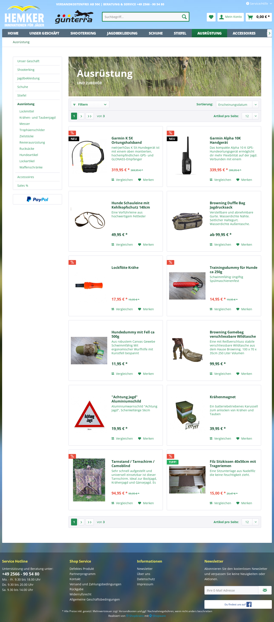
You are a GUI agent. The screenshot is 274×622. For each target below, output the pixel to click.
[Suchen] (184, 16)
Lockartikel (27, 161)
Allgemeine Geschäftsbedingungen (95, 599)
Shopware (157, 616)
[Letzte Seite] (90, 116)
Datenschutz (146, 579)
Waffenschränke (31, 167)
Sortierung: (205, 104)
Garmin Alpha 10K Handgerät (225, 140)
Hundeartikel (28, 155)
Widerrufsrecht (80, 594)
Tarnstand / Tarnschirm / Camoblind (133, 463)
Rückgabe (76, 589)
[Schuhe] (155, 33)
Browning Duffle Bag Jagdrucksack (227, 205)
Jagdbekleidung (28, 78)
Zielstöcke (26, 136)
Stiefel (21, 95)
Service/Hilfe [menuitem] (257, 4)
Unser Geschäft (28, 61)
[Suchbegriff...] (146, 16)
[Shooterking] (83, 33)
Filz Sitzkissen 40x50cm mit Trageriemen (233, 463)
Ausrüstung (25, 104)
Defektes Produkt (82, 569)
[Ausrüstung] (209, 33)
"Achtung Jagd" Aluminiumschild (126, 399)
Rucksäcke (26, 149)
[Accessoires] (244, 33)
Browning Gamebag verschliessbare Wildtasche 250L (233, 334)
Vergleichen (122, 180)
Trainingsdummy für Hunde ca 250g (233, 269)
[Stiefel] (180, 33)
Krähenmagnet (223, 397)
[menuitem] (146, 17)
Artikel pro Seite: (226, 116)
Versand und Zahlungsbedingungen (95, 584)
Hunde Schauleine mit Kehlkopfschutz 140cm (131, 205)
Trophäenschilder (32, 130)
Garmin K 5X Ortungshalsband (127, 140)
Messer (24, 124)
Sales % (22, 185)
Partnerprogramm (82, 574)
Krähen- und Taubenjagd (37, 117)
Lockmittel (26, 111)
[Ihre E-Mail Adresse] (231, 590)
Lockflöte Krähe (125, 267)
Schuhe (22, 87)
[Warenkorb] (259, 17)
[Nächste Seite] (81, 116)
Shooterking (25, 70)
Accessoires (25, 177)
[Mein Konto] (230, 17)
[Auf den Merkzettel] (146, 179)
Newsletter (145, 569)
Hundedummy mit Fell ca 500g (133, 334)
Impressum (145, 584)
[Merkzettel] (211, 17)
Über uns (143, 574)
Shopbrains (135, 616)
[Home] (13, 33)
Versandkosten (128, 611)
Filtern (80, 104)
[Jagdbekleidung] (122, 33)
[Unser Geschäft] (44, 33)
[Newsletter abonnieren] (265, 590)
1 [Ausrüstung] (74, 116)
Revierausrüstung (32, 142)
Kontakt (75, 579)
